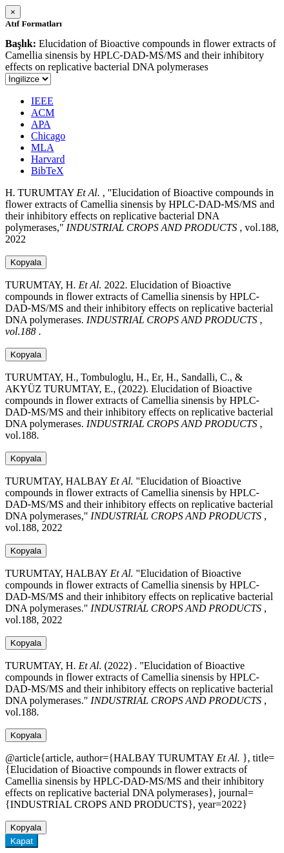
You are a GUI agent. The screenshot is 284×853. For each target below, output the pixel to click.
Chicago (48, 135)
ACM (42, 112)
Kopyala (25, 262)
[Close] (13, 12)
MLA (42, 147)
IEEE (42, 100)
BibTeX (47, 170)
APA (41, 124)
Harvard (48, 159)
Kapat (21, 841)
